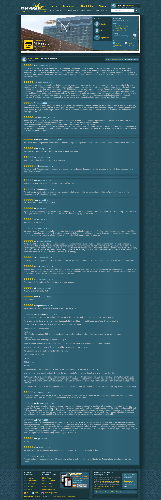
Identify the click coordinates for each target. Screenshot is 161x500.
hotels (102, 481)
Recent (104, 11)
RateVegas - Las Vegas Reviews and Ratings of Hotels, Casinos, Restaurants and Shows (34, 7)
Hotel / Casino (34, 58)
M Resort (41, 43)
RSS (28, 493)
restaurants (108, 481)
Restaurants (68, 6)
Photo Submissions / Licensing (125, 492)
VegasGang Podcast (51, 493)
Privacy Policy (71, 496)
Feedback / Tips (110, 492)
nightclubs (116, 481)
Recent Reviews (48, 489)
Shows (102, 6)
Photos (59, 11)
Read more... (47, 46)
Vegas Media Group (59, 496)
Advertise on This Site (32, 496)
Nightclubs (87, 6)
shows (99, 483)
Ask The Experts (71, 11)
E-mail (130, 43)
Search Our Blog (120, 28)
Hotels (53, 6)
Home (107, 59)
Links (97, 11)
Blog (52, 11)
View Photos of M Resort (123, 30)
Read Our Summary (121, 26)
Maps (83, 11)
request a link (98, 486)
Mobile (90, 11)
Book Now (28, 44)
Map (134, 38)
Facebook (118, 46)
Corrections (99, 492)
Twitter (117, 43)
